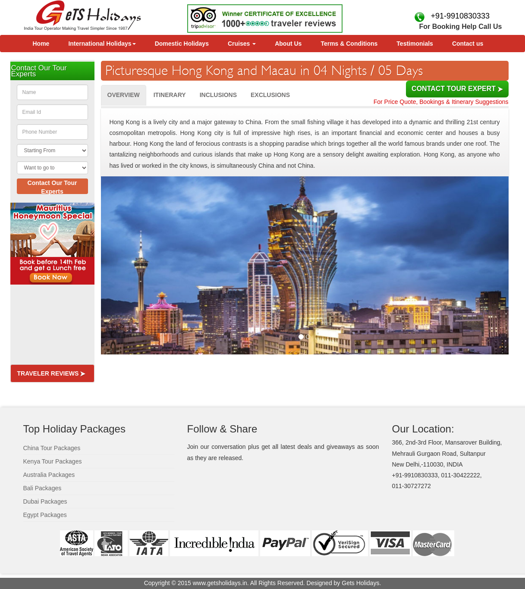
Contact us (467, 43)
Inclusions (218, 94)
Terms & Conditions (349, 43)
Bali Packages (42, 488)
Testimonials (414, 43)
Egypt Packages (45, 514)
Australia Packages (49, 474)
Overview (123, 94)
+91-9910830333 (458, 16)
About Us (288, 43)
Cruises (242, 43)
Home (41, 43)
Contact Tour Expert (457, 88)
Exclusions (270, 94)
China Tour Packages (52, 448)
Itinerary (170, 94)
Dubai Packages (45, 501)
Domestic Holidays (182, 43)
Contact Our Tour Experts (52, 186)
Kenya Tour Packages (52, 461)
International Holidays (101, 43)
